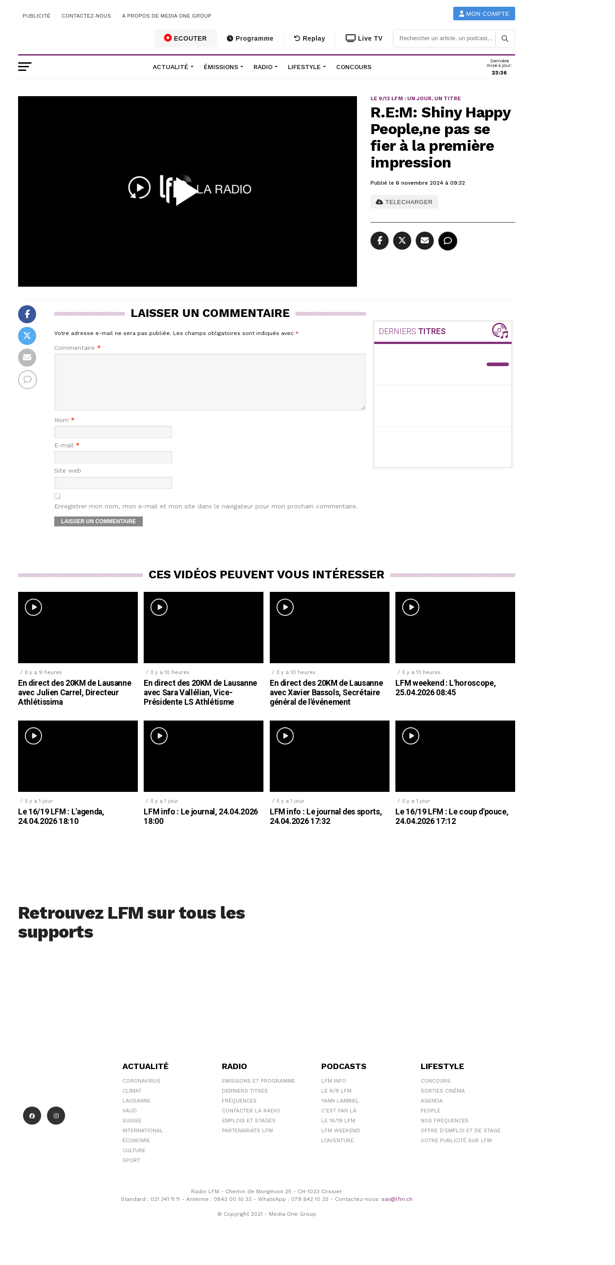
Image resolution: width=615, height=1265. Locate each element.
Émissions (221, 66)
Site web (67, 481)
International (142, 1141)
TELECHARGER (404, 202)
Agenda (432, 1111)
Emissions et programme (258, 1091)
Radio (263, 66)
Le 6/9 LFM (336, 1101)
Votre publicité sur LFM (456, 1151)
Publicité (37, 16)
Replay (309, 38)
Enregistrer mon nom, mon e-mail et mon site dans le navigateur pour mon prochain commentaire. (206, 517)
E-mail (67, 456)
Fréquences (239, 1111)
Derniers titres (245, 1101)
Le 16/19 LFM (338, 1131)
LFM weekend (340, 1141)
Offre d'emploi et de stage (461, 1141)
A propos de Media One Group (167, 16)
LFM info (333, 1091)
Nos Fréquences (445, 1131)
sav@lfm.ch (397, 1210)
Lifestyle (304, 66)
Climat (131, 1101)
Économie (136, 1151)
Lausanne (136, 1111)
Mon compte (484, 13)
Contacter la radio (251, 1121)
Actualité (170, 66)
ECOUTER (185, 38)
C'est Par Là (339, 1121)
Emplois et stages (249, 1131)
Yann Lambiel (340, 1111)
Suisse (131, 1131)
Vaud (129, 1121)
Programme (250, 38)
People (431, 1121)
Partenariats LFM (247, 1141)
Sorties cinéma (443, 1101)
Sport (131, 1171)
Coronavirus (141, 1091)
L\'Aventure (337, 1151)
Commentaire (77, 347)
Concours (353, 66)
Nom (64, 431)
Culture (134, 1161)
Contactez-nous (86, 16)
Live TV (364, 38)
